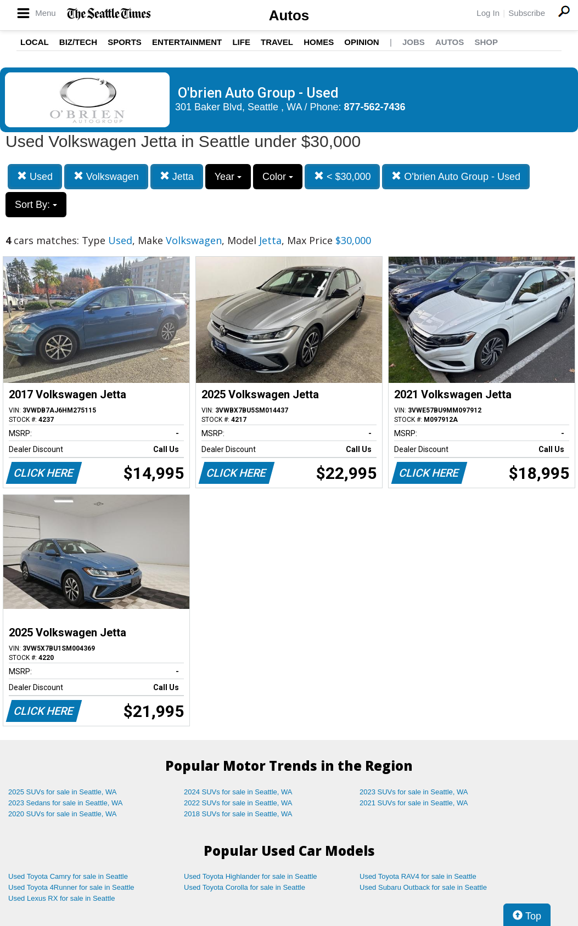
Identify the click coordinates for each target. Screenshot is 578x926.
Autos (289, 15)
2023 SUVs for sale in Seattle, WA (414, 792)
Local (34, 42)
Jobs (413, 42)
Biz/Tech (78, 42)
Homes (319, 42)
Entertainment (187, 42)
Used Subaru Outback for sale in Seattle (423, 887)
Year (228, 176)
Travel (277, 42)
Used (35, 176)
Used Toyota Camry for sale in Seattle (68, 876)
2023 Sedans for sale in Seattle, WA (65, 803)
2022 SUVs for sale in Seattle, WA (238, 803)
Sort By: (36, 204)
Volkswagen (106, 176)
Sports (125, 42)
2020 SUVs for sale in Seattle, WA (62, 814)
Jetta (177, 176)
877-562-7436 (375, 106)
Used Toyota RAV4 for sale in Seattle (418, 876)
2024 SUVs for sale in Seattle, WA (238, 792)
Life (241, 42)
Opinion (361, 42)
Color (277, 176)
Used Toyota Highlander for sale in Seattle (250, 876)
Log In (488, 13)
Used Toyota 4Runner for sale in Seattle (71, 887)
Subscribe (526, 13)
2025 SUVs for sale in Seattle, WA (62, 792)
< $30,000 (342, 176)
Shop (486, 42)
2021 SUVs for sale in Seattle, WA (414, 803)
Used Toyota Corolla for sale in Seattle (244, 887)
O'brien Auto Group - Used (455, 176)
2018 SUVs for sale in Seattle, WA (238, 814)
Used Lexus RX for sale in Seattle (61, 898)
